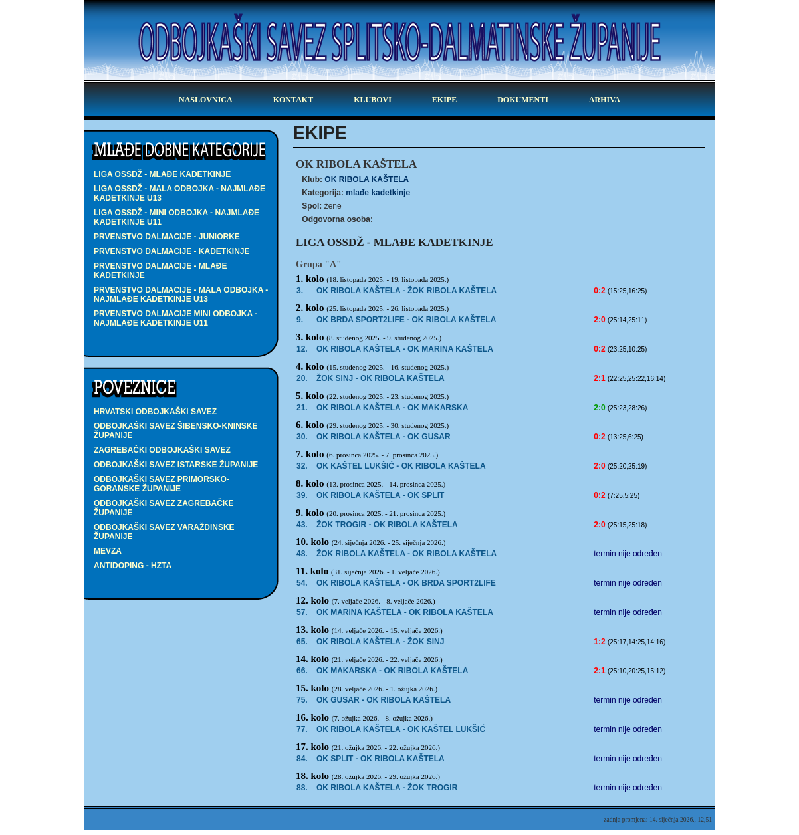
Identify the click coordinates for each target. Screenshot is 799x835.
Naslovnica (206, 99)
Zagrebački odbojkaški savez (162, 450)
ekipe (444, 99)
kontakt (293, 99)
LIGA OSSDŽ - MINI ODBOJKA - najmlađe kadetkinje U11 (176, 217)
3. (299, 290)
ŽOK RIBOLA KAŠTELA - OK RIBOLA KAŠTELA (406, 553)
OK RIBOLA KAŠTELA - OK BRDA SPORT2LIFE (406, 583)
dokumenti (522, 99)
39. (302, 495)
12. (302, 349)
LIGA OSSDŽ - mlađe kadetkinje (162, 174)
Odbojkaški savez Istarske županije (176, 464)
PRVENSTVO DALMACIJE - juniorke (167, 236)
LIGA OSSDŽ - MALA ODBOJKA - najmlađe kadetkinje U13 (179, 193)
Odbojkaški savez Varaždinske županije (164, 532)
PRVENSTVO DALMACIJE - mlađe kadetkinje (160, 270)
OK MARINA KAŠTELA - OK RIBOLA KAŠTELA (404, 612)
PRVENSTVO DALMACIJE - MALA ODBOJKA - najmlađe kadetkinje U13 (181, 294)
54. (302, 583)
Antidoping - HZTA (132, 565)
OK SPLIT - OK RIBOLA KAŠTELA (380, 758)
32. (302, 466)
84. (302, 758)
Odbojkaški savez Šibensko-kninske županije (175, 430)
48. (302, 553)
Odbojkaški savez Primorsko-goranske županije (161, 484)
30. (302, 436)
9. (299, 319)
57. (302, 612)
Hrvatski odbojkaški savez (155, 411)
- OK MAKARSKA (392, 407)
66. (302, 670)
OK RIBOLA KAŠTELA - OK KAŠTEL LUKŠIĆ (400, 729)
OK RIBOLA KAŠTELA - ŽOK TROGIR (386, 787)
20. (302, 378)
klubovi (373, 99)
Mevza (108, 551)
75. (302, 700)
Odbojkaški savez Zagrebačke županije (163, 508)
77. (302, 729)
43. (302, 524)
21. (302, 407)
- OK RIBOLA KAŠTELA (406, 319)
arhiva (604, 99)
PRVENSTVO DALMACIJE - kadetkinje (171, 251)
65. (302, 641)
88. (302, 787)
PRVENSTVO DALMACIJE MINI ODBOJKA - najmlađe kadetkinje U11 (175, 318)
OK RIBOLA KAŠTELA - (406, 290)
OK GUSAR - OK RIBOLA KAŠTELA (383, 700)
